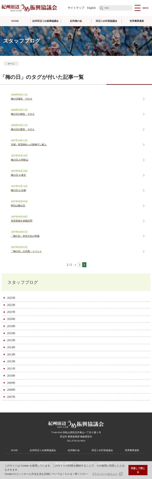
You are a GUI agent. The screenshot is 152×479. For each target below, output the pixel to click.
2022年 (11, 305)
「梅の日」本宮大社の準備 (25, 236)
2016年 (11, 333)
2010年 (11, 375)
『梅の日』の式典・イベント (26, 251)
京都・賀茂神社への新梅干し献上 (29, 144)
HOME (15, 21)
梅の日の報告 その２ (23, 114)
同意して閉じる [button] (138, 470)
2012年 (11, 361)
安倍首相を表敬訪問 (21, 220)
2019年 (11, 326)
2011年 (11, 368)
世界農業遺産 (137, 21)
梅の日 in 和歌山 (19, 159)
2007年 (11, 396)
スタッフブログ (23, 282)
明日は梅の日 (18, 205)
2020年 (11, 319)
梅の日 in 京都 (18, 190)
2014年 (11, 347)
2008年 (11, 389)
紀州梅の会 (76, 21)
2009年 (11, 382)
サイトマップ (76, 7)
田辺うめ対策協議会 (106, 21)
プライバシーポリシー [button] (105, 473)
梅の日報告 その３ (21, 98)
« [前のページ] (75, 264)
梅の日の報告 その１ (23, 129)
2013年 (11, 354)
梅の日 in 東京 (18, 175)
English (91, 7)
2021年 (11, 311)
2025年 (11, 297)
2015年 (11, 340)
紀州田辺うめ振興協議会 (45, 21)
